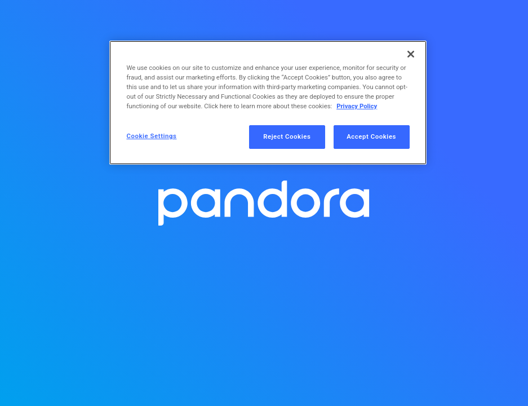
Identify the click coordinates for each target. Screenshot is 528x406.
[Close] (410, 54)
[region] (267, 103)
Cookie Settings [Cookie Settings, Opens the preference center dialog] (151, 136)
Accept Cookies (371, 136)
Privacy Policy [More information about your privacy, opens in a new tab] (356, 106)
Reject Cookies (286, 136)
